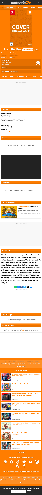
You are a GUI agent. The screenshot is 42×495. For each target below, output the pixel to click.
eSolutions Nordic (13, 55)
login (22, 330)
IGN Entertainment (24, 471)
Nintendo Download (33, 213)
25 (14, 216)
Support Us (30, 361)
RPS (21, 482)
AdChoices (11, 473)
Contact (36, 361)
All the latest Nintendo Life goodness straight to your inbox (21, 488)
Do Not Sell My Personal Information (24, 473)
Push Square (9, 477)
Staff (14, 361)
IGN (12, 480)
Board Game (10, 120)
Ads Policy (22, 363)
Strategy (22, 120)
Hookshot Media (10, 471)
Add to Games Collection (10, 72)
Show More (21, 452)
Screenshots (20, 76)
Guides (28, 76)
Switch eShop (12, 53)
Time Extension (26, 477)
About (9, 361)
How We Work (21, 361)
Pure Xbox (17, 477)
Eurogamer (18, 480)
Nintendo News (5, 480)
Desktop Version (21, 366)
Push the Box (18, 49)
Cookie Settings (37, 363)
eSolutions (11, 57)
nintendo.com (5, 132)
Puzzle (16, 120)
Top (4, 361)
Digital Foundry (36, 477)
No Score (4, 67)
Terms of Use (14, 363)
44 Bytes (36, 471)
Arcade (3, 120)
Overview (4, 76)
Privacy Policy (5, 363)
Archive (29, 363)
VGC (24, 480)
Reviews (12, 76)
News (34, 76)
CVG (40, 480)
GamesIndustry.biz (32, 480)
